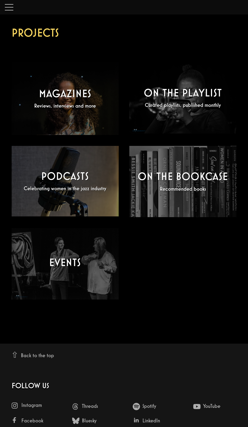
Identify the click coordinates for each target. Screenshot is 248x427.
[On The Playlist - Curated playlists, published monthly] (182, 98)
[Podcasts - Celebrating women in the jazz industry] (65, 181)
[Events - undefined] (65, 264)
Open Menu (9, 7)
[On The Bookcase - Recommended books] (182, 181)
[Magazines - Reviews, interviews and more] (65, 98)
